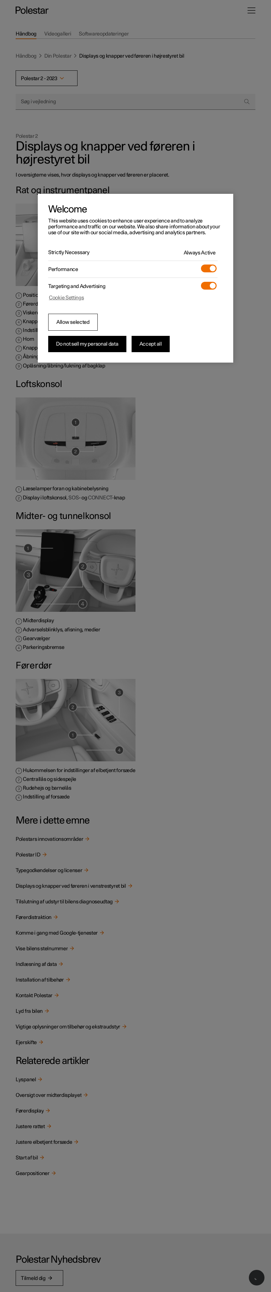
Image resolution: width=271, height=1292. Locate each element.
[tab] (26, 34)
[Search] (246, 101)
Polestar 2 (27, 136)
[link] (135, 839)
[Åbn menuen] (251, 10)
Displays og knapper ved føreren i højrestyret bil (131, 56)
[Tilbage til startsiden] (32, 10)
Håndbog (26, 56)
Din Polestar (57, 56)
